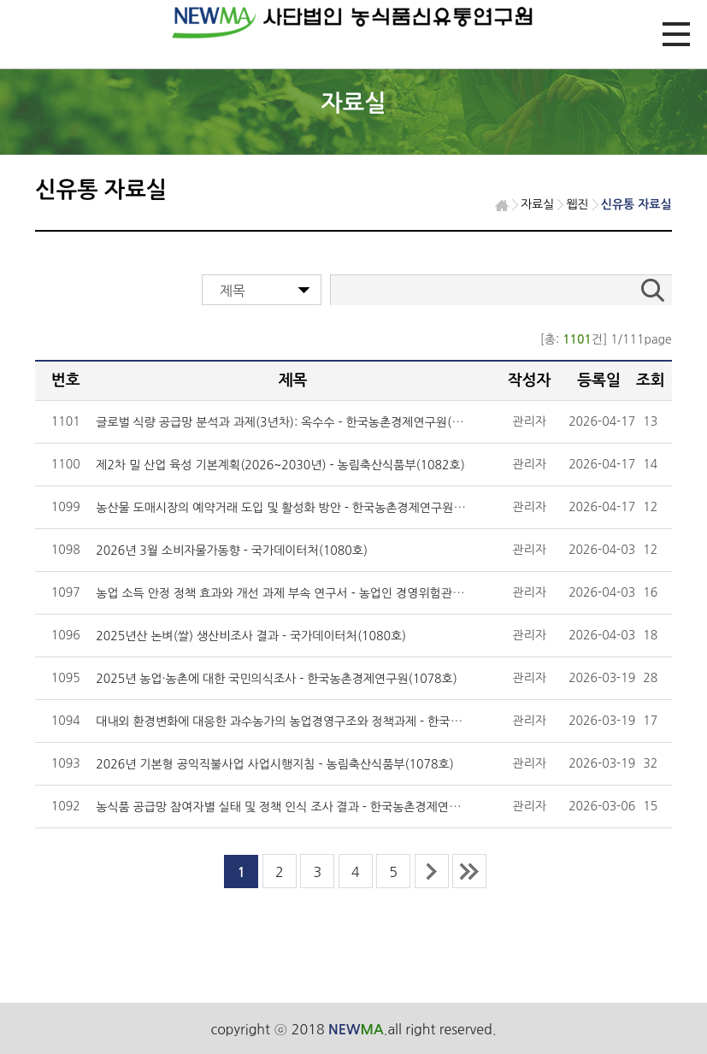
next (432, 871)
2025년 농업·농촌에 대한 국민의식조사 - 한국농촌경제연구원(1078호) (276, 679)
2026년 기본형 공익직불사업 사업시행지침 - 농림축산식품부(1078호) (275, 764)
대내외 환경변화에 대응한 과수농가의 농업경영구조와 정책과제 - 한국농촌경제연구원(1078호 (334, 721)
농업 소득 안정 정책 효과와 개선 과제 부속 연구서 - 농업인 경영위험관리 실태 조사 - (309, 593)
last (469, 871)
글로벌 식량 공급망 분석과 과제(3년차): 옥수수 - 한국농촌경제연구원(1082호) (296, 422)
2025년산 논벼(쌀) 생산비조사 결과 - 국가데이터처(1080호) (251, 636)
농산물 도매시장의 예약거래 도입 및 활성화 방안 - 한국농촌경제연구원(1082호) (299, 508)
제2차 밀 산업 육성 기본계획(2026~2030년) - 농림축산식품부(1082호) (280, 465)
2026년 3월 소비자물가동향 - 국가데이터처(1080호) (232, 550)
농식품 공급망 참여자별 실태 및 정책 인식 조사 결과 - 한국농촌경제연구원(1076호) (308, 807)
